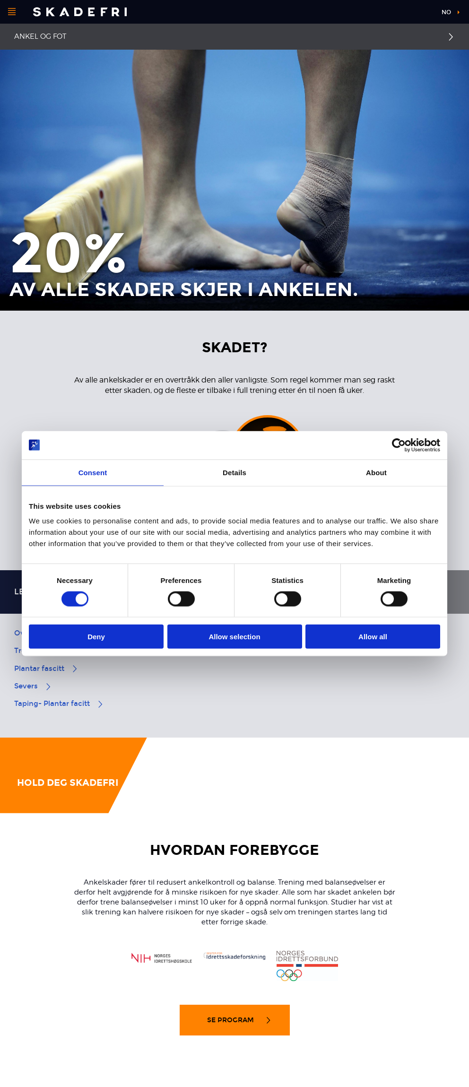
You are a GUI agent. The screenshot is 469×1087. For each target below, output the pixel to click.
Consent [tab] (92, 472)
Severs (33, 686)
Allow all (372, 637)
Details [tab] (234, 472)
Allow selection (234, 637)
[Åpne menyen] (12, 12)
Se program (239, 1020)
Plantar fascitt (46, 668)
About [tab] (376, 472)
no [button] (446, 12)
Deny (96, 637)
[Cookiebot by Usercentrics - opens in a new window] (398, 445)
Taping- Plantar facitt (59, 703)
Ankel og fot (40, 36)
